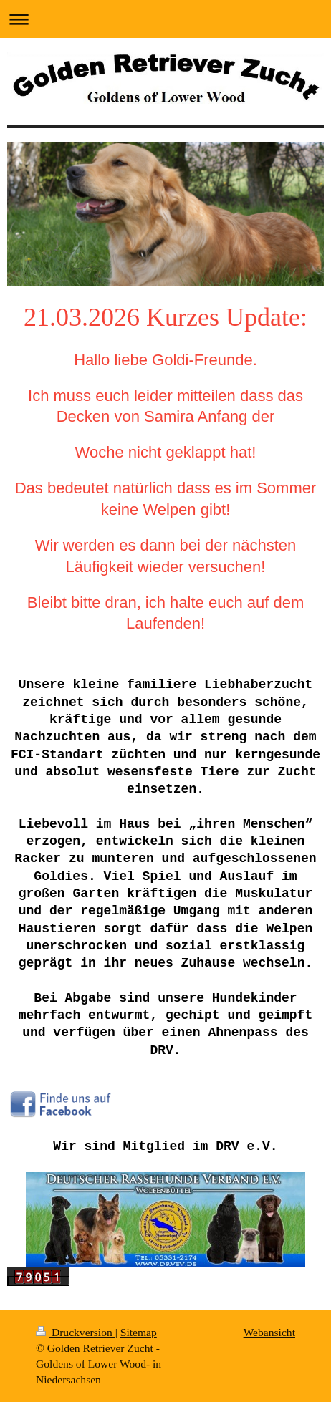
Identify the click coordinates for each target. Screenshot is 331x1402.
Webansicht (269, 1332)
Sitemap (138, 1332)
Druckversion (75, 1332)
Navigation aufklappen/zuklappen (165, 19)
